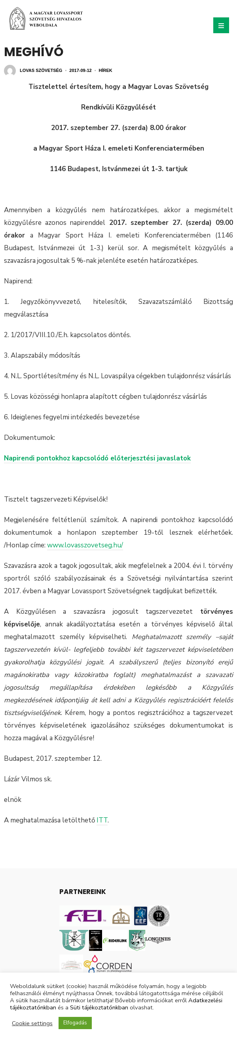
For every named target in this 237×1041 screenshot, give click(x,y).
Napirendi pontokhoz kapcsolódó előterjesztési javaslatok (97, 458)
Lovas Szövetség (41, 70)
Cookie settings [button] (32, 1023)
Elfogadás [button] (75, 1022)
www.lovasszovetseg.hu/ (85, 545)
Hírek (105, 70)
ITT (102, 820)
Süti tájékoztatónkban (99, 1007)
